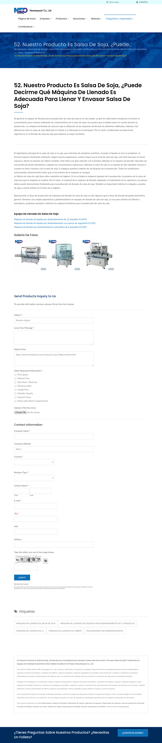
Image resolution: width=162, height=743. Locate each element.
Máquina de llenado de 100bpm (65, 631)
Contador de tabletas (24, 707)
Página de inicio (27, 18)
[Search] (122, 2)
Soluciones (80, 18)
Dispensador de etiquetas (111, 703)
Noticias (96, 18)
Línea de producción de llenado (133, 703)
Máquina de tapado (55, 707)
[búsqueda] (107, 2)
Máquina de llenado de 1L (30, 631)
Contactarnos (124, 707)
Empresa (46, 18)
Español (143, 2)
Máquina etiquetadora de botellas (93, 707)
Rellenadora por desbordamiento (105, 631)
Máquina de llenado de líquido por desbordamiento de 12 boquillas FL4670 (50, 219)
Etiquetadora (47, 703)
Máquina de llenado (59, 703)
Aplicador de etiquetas (93, 703)
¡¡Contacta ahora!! (132, 733)
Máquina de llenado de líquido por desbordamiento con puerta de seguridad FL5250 (54, 223)
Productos (62, 18)
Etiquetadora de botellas (71, 707)
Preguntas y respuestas (120, 18)
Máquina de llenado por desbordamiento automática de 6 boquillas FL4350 (50, 227)
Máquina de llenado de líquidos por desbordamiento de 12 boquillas (97, 623)
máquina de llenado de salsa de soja (36, 623)
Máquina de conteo (40, 707)
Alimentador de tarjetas (75, 703)
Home (20, 52)
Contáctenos (26, 26)
